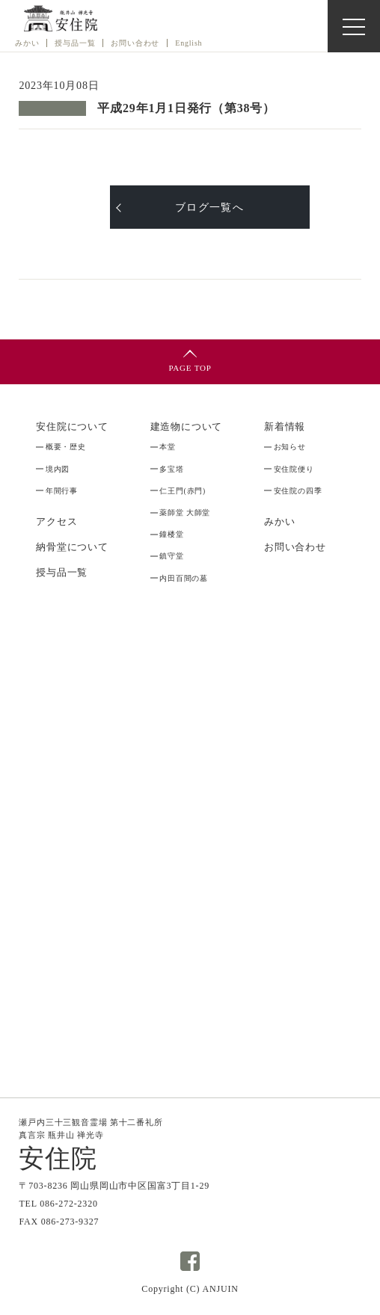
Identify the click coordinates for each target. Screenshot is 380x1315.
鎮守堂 (171, 556)
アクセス (56, 522)
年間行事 (62, 491)
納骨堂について (72, 547)
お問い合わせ (135, 43)
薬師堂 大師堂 (184, 512)
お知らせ (290, 447)
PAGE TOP (189, 367)
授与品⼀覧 (75, 43)
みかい (27, 43)
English (188, 43)
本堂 (167, 447)
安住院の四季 (298, 491)
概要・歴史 (66, 447)
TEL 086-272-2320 (58, 1203)
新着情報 (284, 427)
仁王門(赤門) (182, 491)
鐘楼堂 (171, 534)
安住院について (72, 427)
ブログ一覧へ (209, 207)
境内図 (58, 469)
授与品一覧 (62, 572)
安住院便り (294, 469)
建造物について (186, 427)
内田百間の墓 (183, 578)
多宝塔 (171, 469)
